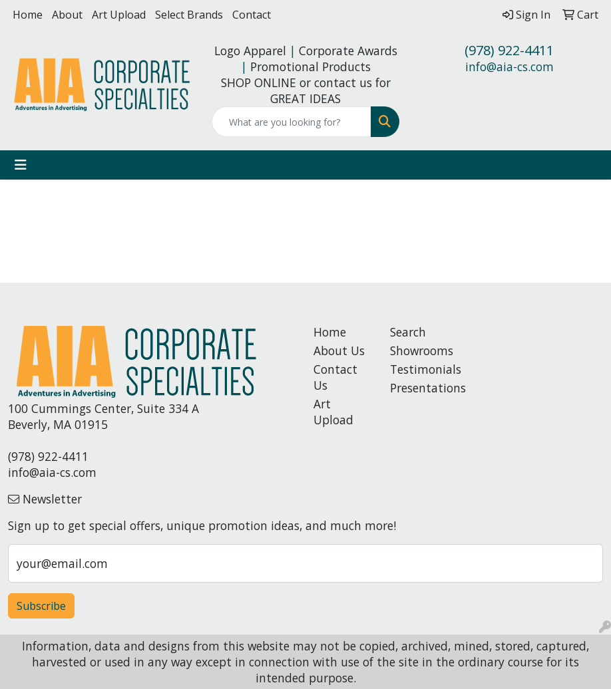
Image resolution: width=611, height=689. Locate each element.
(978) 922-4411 (509, 50)
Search (408, 332)
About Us (339, 350)
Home (28, 14)
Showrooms (420, 350)
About (67, 14)
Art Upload (119, 14)
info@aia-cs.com (509, 66)
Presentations (420, 388)
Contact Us (335, 377)
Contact (251, 14)
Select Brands (189, 14)
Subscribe (41, 606)
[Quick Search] (291, 121)
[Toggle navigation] (21, 165)
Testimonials (420, 369)
